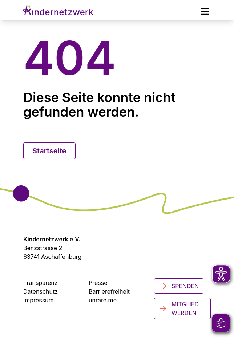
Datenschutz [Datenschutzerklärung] (40, 291)
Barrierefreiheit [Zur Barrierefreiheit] (109, 291)
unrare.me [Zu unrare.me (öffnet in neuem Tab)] (103, 300)
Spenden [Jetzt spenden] (179, 286)
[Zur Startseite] (58, 10)
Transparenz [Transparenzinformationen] (40, 282)
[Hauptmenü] (205, 10)
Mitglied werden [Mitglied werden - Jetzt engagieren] (179, 309)
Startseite (49, 150)
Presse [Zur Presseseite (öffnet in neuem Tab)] (98, 282)
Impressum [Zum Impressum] (38, 300)
